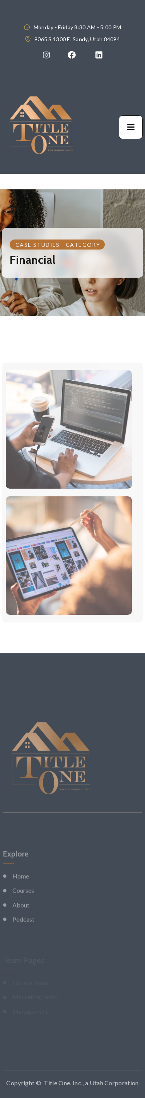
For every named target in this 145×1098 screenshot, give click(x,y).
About (20, 918)
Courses (23, 903)
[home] (41, 127)
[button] (131, 127)
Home (20, 889)
